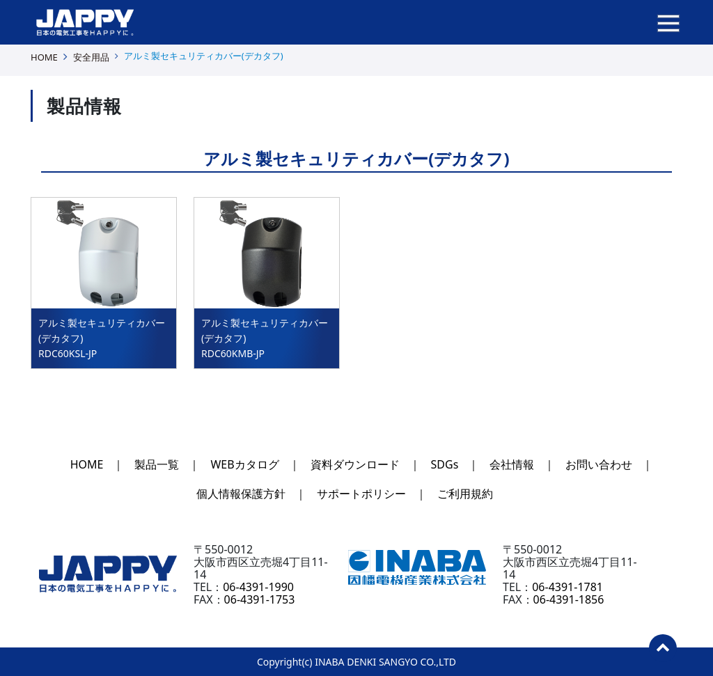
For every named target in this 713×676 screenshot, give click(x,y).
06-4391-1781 (567, 587)
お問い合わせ (598, 464)
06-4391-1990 (258, 587)
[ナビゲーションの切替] (668, 22)
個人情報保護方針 (240, 493)
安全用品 (91, 57)
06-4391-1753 (259, 599)
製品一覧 (156, 464)
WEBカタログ (244, 464)
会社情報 (511, 464)
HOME (44, 57)
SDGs (445, 464)
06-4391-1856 (568, 599)
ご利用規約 (465, 493)
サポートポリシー (361, 493)
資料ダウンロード (355, 464)
